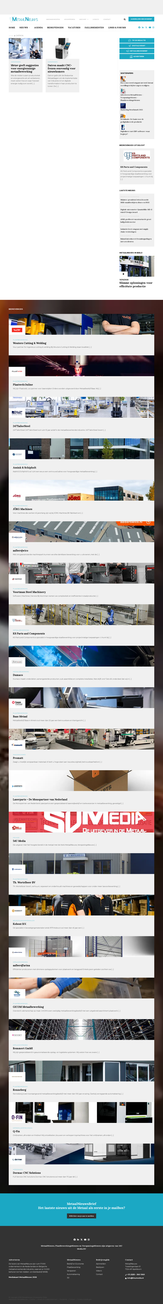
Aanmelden (101, 1264)
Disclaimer (63, 1299)
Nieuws (23, 27)
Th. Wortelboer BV (24, 882)
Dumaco (18, 675)
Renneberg (19, 1089)
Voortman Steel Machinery (29, 592)
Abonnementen (53, 19)
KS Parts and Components (133, 167)
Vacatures (74, 27)
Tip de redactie (137, 40)
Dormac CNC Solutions (27, 1172)
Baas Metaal (20, 716)
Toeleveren (125, 226)
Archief (82, 19)
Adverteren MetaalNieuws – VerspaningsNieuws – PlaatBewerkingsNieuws (131, 97)
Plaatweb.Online (23, 384)
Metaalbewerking (21, 630)
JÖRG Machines (22, 509)
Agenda (38, 27)
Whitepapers (126, 73)
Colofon (32, 1299)
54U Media (19, 841)
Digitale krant (136, 46)
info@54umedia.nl (135, 1278)
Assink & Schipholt (24, 467)
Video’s (96, 19)
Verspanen (16, 62)
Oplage (16, 838)
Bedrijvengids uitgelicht (132, 145)
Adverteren (69, 19)
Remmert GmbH (23, 1048)
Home (12, 27)
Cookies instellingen (84, 1299)
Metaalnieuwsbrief (136, 51)
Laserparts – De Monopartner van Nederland (40, 799)
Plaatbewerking (20, 340)
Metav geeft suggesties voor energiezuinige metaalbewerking (25, 68)
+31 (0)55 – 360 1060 (136, 1275)
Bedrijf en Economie (129, 197)
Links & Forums (117, 27)
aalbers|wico (20, 550)
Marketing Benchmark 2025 (131, 110)
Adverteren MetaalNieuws (18, 1299)
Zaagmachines (19, 755)
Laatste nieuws (127, 191)
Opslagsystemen (20, 962)
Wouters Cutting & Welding (29, 343)
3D (68, 1278)
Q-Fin (16, 1131)
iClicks (45, 1297)
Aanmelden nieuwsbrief (141, 19)
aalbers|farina (21, 965)
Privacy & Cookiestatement (47, 1299)
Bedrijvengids (55, 27)
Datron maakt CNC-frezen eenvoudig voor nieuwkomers (61, 68)
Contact (106, 19)
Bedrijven (100, 1267)
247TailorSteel (21, 426)
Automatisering (73, 1274)
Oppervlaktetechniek (22, 1128)
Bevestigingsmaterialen (24, 920)
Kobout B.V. (19, 924)
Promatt (18, 758)
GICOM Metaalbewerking (28, 1007)
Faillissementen (94, 27)
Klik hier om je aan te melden (81, 1216)
